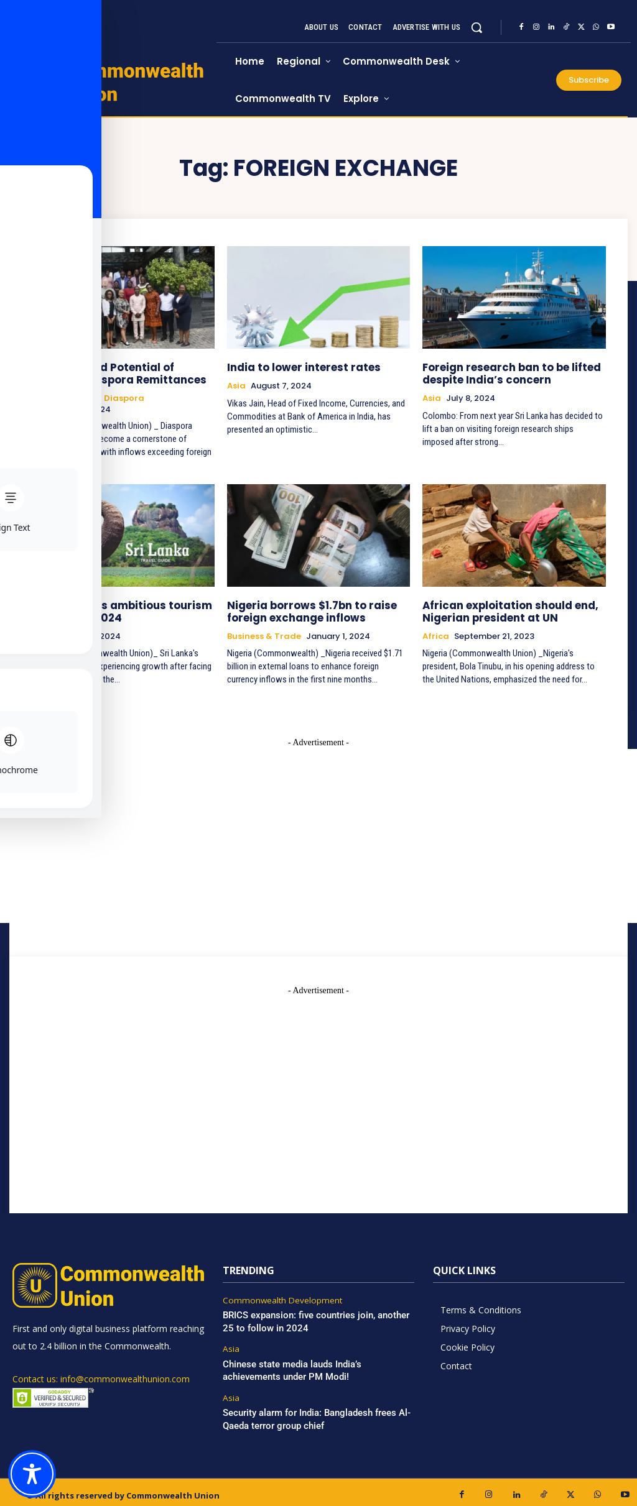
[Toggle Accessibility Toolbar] (32, 1474)
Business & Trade (264, 631)
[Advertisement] (318, 1079)
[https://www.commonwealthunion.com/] (114, 81)
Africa (435, 631)
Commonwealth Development (279, 1295)
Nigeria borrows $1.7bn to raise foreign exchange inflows (303, 607)
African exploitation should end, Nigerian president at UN (502, 607)
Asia (236, 385)
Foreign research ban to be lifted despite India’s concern (504, 372)
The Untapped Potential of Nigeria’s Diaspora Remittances (120, 372)
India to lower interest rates (296, 366)
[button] (476, 27)
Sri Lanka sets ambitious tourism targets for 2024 (113, 607)
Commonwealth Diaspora (87, 396)
